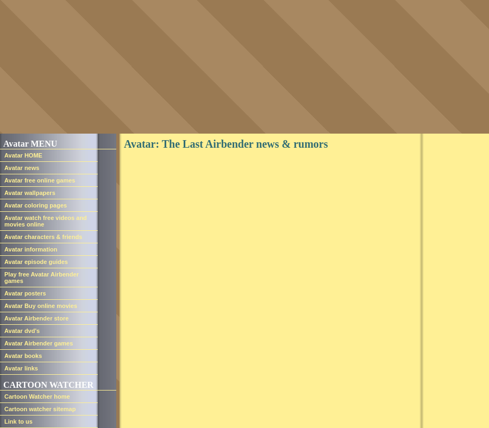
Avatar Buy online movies (40, 306)
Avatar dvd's (22, 331)
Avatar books (23, 356)
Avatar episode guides (36, 262)
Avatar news (21, 168)
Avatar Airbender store (36, 318)
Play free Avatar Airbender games (41, 277)
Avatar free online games (39, 180)
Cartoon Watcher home (37, 396)
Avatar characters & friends (43, 237)
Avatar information (30, 249)
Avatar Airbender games (38, 343)
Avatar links (21, 368)
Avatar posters (25, 293)
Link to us (18, 421)
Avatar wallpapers (29, 193)
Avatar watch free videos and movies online (45, 221)
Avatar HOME (23, 155)
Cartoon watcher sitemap (40, 409)
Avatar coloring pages (35, 205)
